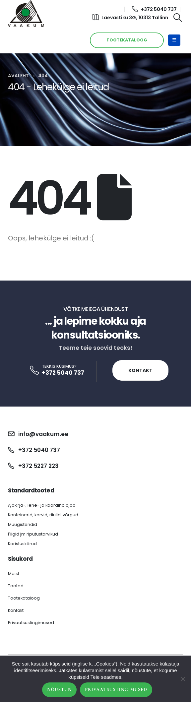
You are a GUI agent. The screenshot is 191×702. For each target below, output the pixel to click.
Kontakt (140, 370)
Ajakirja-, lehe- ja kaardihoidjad (42, 505)
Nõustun (59, 689)
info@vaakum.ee (43, 434)
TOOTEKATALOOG (126, 40)
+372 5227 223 (38, 466)
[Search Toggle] (178, 17)
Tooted (16, 586)
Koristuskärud (22, 543)
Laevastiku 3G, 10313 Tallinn (130, 17)
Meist (13, 573)
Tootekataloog (24, 598)
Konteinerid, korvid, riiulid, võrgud (43, 515)
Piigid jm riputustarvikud (33, 534)
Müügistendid (22, 524)
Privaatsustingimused (31, 622)
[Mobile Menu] (174, 40)
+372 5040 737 (154, 9)
